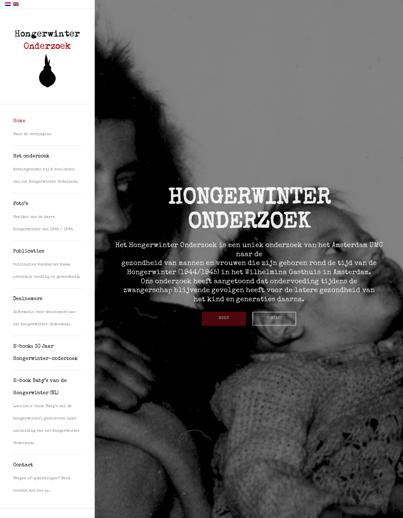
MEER (224, 317)
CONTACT (274, 317)
